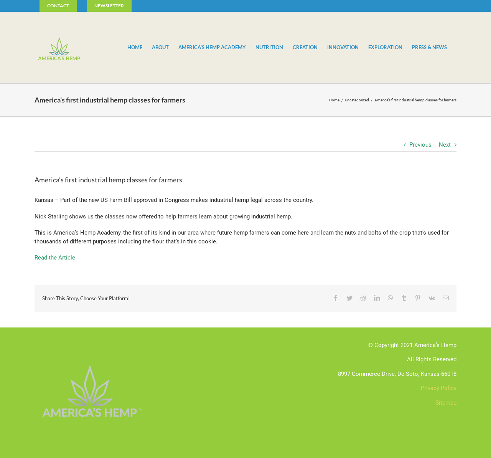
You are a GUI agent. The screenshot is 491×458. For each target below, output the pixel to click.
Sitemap (445, 402)
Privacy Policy (438, 388)
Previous (420, 144)
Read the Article (55, 257)
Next (445, 144)
